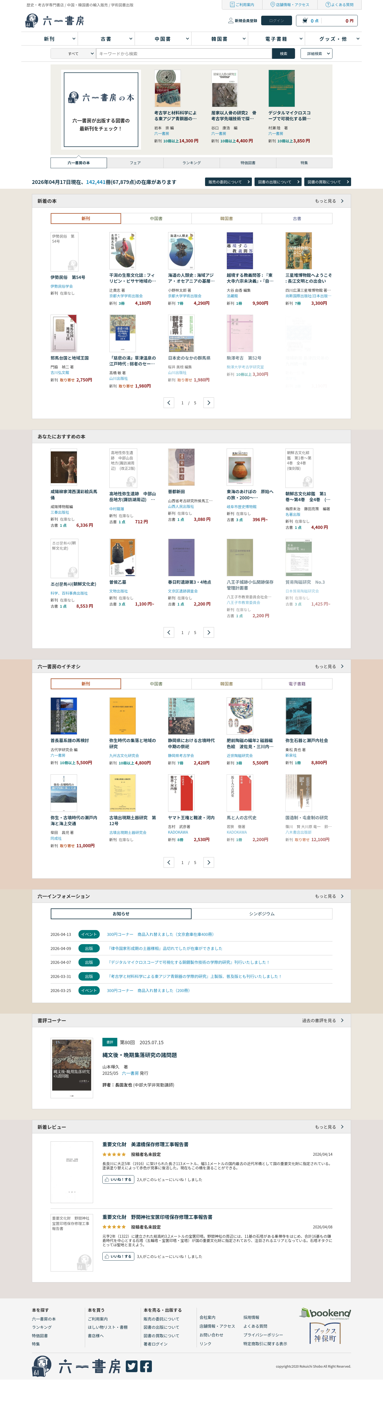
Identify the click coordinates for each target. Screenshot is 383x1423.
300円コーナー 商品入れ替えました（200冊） (149, 990)
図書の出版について (275, 181)
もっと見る (325, 200)
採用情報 (251, 1317)
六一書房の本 (44, 1319)
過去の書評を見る (319, 1020)
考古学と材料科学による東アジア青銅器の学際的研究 (175, 118)
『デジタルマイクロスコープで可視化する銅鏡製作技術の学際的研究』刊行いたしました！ (188, 962)
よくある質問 (342, 4)
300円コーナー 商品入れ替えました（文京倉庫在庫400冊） (161, 934)
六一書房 (161, 133)
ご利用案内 (245, 4)
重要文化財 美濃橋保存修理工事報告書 (145, 1144)
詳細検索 (314, 53)
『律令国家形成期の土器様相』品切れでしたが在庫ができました (165, 948)
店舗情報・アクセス (292, 4)
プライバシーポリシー (263, 1335)
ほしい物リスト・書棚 (108, 1327)
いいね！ (117, 1179)
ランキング (42, 1327)
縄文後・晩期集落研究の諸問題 (139, 1055)
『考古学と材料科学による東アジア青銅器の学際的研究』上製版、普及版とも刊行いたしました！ (194, 976)
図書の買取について (324, 181)
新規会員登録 (246, 20)
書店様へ (96, 1335)
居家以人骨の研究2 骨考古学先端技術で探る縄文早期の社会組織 (233, 118)
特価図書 (40, 1335)
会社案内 (207, 1317)
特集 (36, 1344)
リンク (205, 1343)
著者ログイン (156, 1344)
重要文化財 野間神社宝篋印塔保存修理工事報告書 (157, 1216)
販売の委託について (225, 181)
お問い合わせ (211, 1335)
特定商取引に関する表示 (265, 1343)
